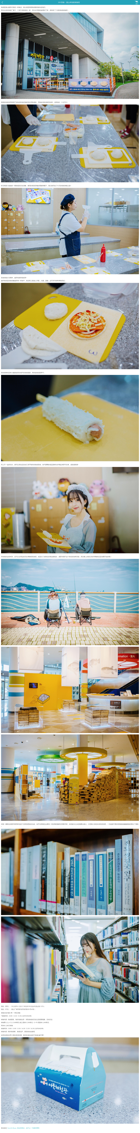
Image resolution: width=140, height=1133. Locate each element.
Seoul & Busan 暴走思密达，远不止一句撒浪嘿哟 (23, 1128)
